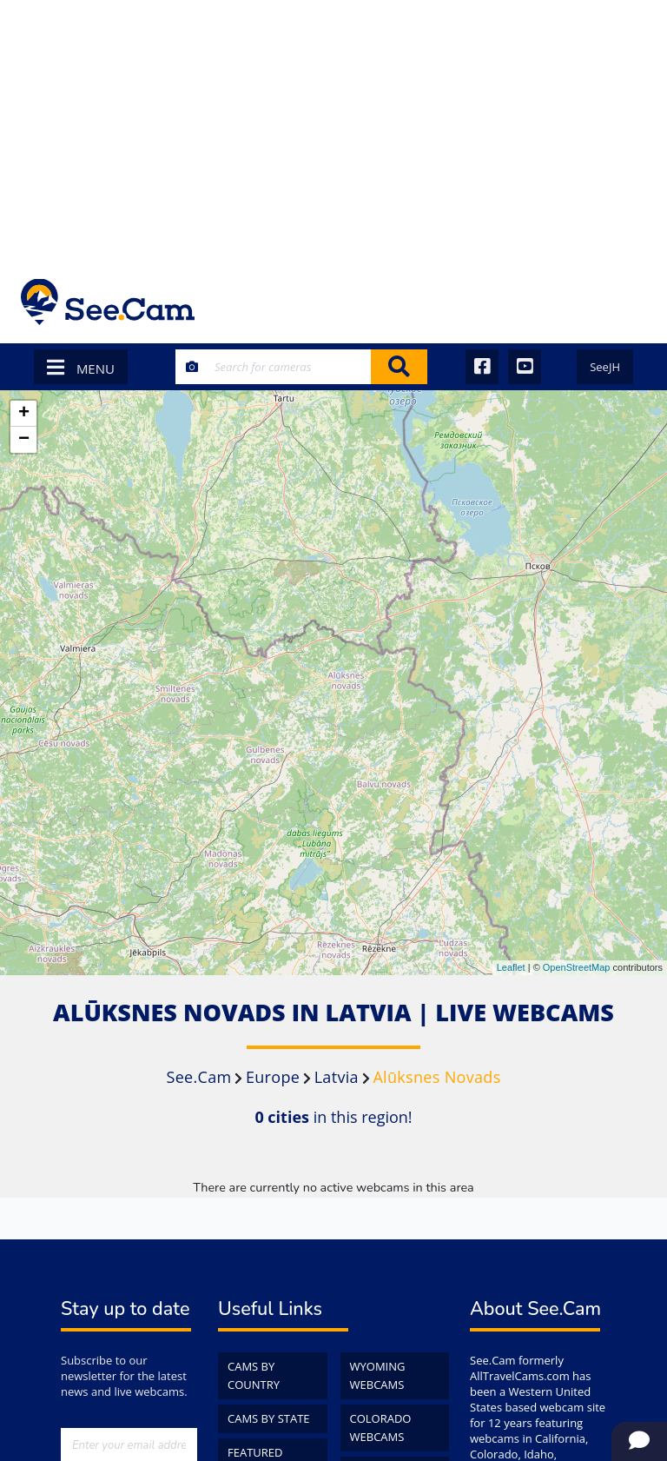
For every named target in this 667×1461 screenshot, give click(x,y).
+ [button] (24, 414)
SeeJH (605, 367)
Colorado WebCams (381, 1427)
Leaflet (511, 967)
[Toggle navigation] (623, 302)
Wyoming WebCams (378, 1375)
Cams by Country (254, 1375)
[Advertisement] (333, 130)
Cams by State (269, 1418)
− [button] (24, 440)
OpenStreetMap (577, 967)
